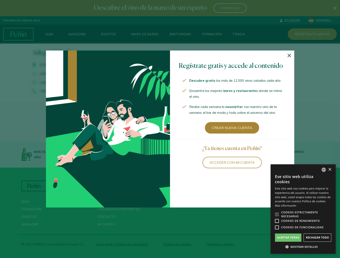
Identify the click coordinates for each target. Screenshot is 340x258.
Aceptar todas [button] (288, 237)
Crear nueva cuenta (232, 128)
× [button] (329, 169)
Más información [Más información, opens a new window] (285, 205)
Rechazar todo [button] (317, 237)
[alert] (303, 209)
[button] (303, 247)
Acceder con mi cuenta (232, 162)
